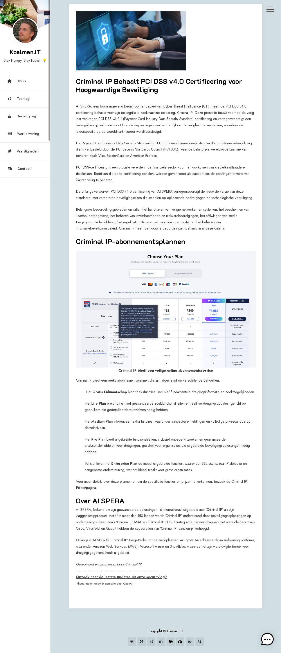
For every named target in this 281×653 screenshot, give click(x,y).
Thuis (17, 81)
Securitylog (22, 116)
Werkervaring (23, 133)
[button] (267, 639)
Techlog (19, 98)
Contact (19, 168)
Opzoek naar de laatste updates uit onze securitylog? (121, 576)
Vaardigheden (23, 151)
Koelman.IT (25, 52)
